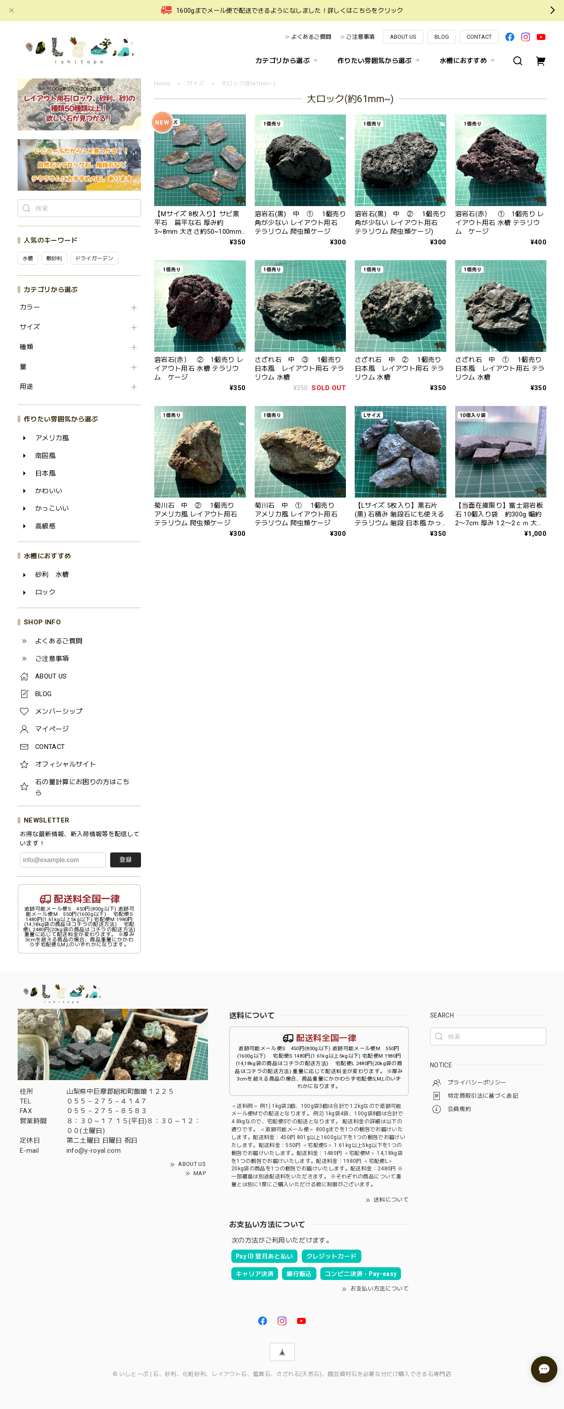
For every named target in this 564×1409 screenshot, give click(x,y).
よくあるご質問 (311, 36)
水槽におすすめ (468, 60)
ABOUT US (403, 36)
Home (162, 83)
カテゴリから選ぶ (288, 60)
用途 (26, 387)
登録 (125, 859)
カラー (30, 307)
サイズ (30, 327)
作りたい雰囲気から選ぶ (380, 60)
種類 (26, 347)
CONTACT (479, 36)
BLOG (441, 36)
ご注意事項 (360, 36)
